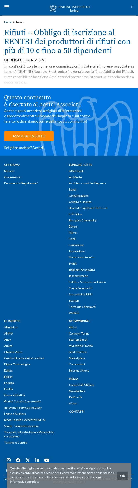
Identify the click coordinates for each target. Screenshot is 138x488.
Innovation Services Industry (23, 407)
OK (122, 476)
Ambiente (75, 177)
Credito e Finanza (80, 201)
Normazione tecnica (81, 257)
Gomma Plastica (14, 395)
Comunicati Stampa (81, 385)
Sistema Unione (79, 370)
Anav (7, 339)
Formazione (76, 245)
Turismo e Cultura (15, 442)
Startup (74, 300)
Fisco (72, 239)
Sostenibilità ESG (80, 294)
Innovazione (77, 251)
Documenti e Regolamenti (21, 183)
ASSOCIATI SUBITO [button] (29, 136)
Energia (9, 383)
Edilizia (8, 370)
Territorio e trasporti (82, 306)
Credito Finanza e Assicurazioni (24, 358)
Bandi (72, 189)
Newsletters (77, 391)
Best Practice (78, 352)
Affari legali (76, 171)
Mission (9, 171)
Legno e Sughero (15, 413)
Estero (73, 226)
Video (73, 403)
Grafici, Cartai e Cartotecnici (22, 401)
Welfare (74, 313)
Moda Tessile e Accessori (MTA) (25, 420)
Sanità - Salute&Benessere (21, 426)
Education (75, 214)
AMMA (8, 333)
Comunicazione (79, 195)
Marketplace (77, 358)
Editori (8, 376)
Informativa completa (24, 481)
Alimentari (10, 327)
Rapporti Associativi (82, 269)
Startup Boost (78, 339)
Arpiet (8, 345)
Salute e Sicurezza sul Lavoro (87, 282)
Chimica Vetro (13, 352)
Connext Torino (79, 333)
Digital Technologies (17, 364)
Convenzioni (77, 364)
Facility (8, 389)
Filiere (73, 232)
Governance (12, 177)
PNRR (73, 263)
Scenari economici (80, 288)
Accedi (38, 147)
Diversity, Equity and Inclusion (88, 208)
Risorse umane (78, 276)
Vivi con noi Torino (81, 345)
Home (8, 22)
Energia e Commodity (82, 220)
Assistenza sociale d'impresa (87, 183)
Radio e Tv (75, 397)
